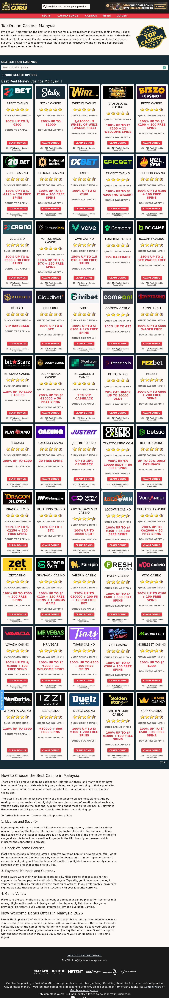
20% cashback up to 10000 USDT (118, 396)
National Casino (50, 173)
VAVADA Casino (17, 644)
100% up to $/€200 (152, 664)
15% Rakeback (118, 257)
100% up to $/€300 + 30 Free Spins (17, 260)
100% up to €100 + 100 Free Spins (151, 194)
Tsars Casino (84, 644)
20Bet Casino (17, 173)
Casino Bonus (68, 15)
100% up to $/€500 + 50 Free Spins (151, 732)
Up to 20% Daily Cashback (152, 462)
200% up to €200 (17, 461)
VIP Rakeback (17, 326)
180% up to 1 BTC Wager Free (152, 258)
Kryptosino (151, 308)
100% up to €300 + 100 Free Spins (84, 666)
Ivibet (84, 308)
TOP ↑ (164, 762)
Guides (122, 15)
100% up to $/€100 (84, 192)
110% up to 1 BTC (50, 529)
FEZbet (151, 374)
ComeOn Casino (117, 308)
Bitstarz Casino (17, 374)
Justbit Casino (84, 443)
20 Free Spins (51, 461)
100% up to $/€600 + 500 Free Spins (118, 597)
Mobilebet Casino (151, 644)
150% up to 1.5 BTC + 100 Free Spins (84, 260)
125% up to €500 (17, 728)
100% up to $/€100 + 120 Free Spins (84, 329)
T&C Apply (15, 148)
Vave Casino (84, 239)
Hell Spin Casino (151, 173)
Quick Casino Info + (17, 115)
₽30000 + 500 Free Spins (50, 730)
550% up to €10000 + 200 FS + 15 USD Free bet (84, 598)
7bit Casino (118, 645)
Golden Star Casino (118, 712)
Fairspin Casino (84, 575)
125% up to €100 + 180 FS (17, 393)
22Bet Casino (17, 103)
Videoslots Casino (118, 105)
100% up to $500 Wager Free (151, 327)
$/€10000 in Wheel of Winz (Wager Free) (84, 125)
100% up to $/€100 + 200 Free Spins (84, 732)
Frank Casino (152, 711)
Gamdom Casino (118, 239)
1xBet (84, 173)
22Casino (17, 239)
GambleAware (152, 986)
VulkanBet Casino (151, 509)
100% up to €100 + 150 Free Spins (151, 597)
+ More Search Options (19, 75)
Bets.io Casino (151, 443)
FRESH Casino (118, 575)
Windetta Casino (17, 711)
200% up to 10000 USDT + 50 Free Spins (118, 465)
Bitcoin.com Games (84, 375)
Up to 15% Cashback (84, 462)
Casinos (91, 15)
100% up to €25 (118, 326)
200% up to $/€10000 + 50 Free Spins (51, 399)
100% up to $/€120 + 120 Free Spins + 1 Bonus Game (50, 598)
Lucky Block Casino (51, 375)
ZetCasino (17, 575)
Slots (46, 15)
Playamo (17, 443)
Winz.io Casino (84, 103)
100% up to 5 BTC (50, 327)
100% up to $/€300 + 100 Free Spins (118, 666)
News (107, 15)
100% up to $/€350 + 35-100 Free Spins (118, 531)
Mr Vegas (50, 644)
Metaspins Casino (51, 509)
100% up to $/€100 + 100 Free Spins (152, 125)
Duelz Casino (84, 711)
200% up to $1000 (51, 123)
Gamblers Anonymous (84, 990)
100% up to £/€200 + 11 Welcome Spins (117, 129)
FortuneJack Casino (51, 240)
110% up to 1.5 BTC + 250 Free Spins (51, 264)
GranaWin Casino (51, 575)
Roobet (17, 308)
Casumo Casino (50, 443)
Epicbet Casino (118, 173)
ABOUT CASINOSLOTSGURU (84, 955)
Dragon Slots (17, 509)
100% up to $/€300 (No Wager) (118, 193)
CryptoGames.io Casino (84, 510)
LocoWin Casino (118, 509)
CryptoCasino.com (118, 443)
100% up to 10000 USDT (84, 532)
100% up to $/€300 (17, 123)
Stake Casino (50, 103)
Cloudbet (50, 308)
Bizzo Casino (151, 103)
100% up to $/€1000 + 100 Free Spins (17, 666)
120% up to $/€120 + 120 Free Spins (17, 194)
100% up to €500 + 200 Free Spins (151, 395)
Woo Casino (151, 575)
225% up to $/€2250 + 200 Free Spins (17, 531)
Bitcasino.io (118, 374)
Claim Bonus (17, 143)
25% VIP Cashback (84, 397)
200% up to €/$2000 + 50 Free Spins (151, 531)
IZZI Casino (51, 711)
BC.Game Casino (151, 239)
